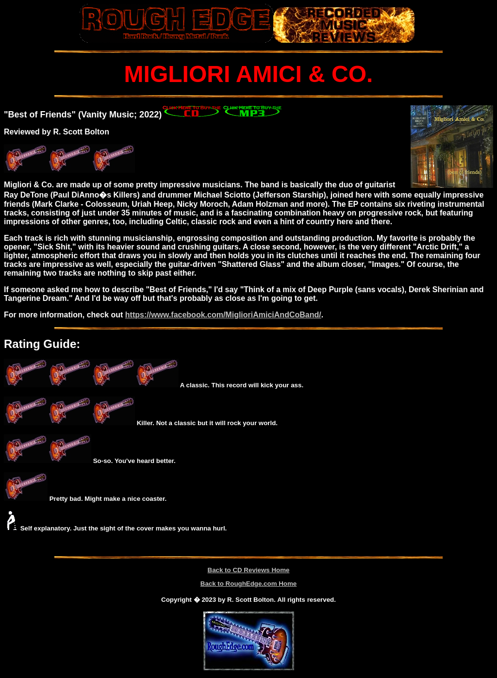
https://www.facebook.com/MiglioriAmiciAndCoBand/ (223, 315)
